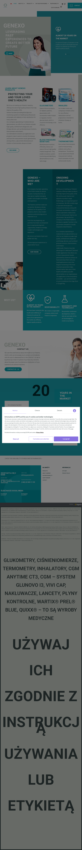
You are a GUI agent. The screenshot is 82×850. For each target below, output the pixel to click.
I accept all (66, 439)
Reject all (16, 439)
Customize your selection (41, 439)
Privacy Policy (40, 432)
